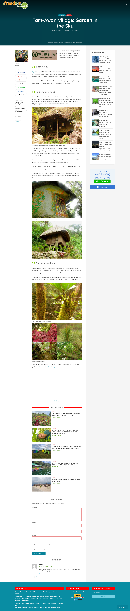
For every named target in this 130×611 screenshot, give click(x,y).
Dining (112, 5)
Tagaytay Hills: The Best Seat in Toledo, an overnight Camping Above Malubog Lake (65, 449)
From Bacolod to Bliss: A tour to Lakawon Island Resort (65, 481)
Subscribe (122, 607)
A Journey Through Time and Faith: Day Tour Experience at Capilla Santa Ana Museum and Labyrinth (66, 432)
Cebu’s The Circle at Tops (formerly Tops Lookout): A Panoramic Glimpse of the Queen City (106, 143)
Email (33, 529)
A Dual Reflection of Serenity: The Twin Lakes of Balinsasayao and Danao (66, 465)
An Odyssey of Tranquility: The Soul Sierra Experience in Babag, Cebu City (66, 416)
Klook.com (57, 401)
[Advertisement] (57, 385)
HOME (73, 5)
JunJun (42, 565)
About (81, 5)
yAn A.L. (17, 65)
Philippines (60, 15)
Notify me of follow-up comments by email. (42, 544)
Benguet (24, 119)
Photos (18, 121)
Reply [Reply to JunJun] (41, 577)
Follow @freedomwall (78, 592)
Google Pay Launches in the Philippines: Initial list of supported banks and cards (38, 592)
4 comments (75, 30)
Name (34, 522)
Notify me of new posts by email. (40, 549)
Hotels (104, 5)
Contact (120, 5)
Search (88, 5)
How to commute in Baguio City (46, 367)
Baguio (18, 119)
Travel (96, 5)
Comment (34, 507)
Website (34, 535)
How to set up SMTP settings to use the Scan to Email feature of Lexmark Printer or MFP (105, 102)
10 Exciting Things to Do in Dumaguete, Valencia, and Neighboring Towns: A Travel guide (105, 90)
